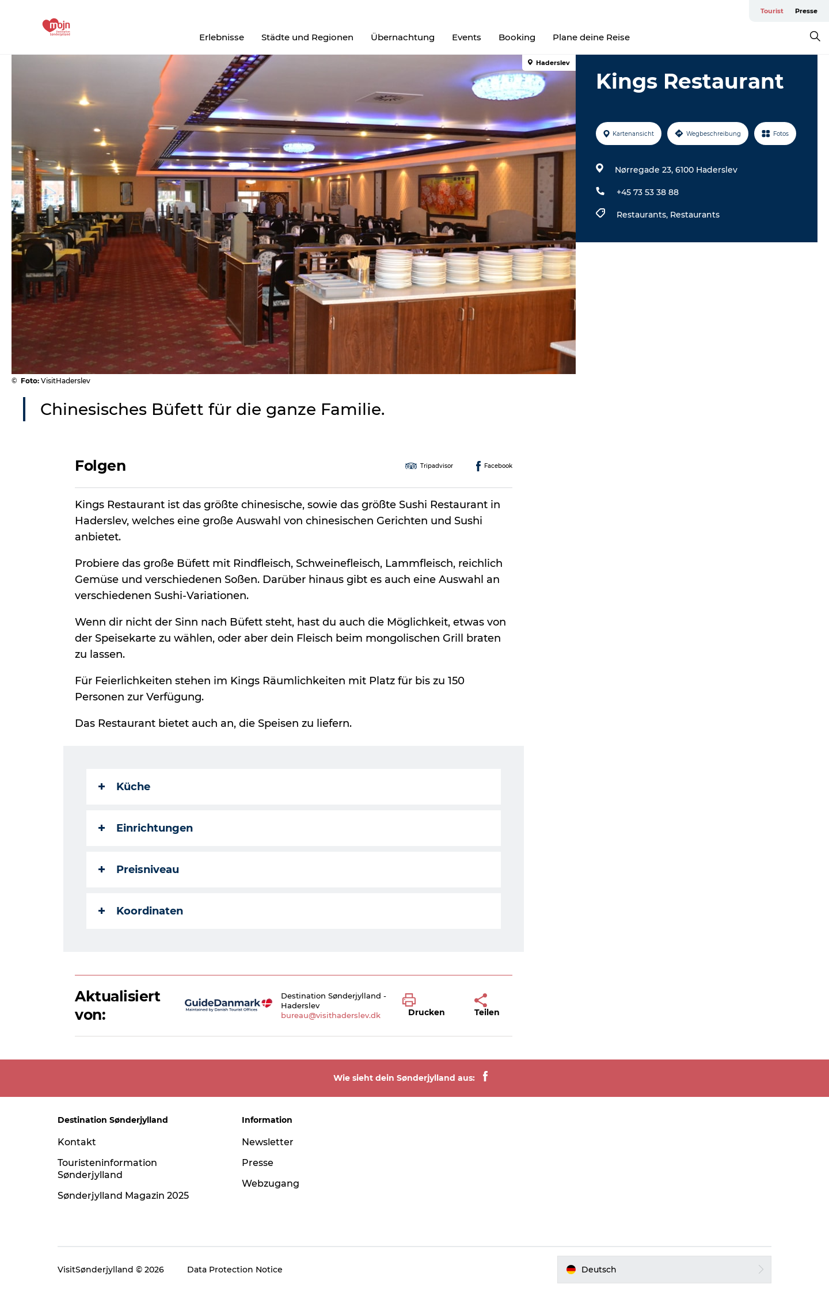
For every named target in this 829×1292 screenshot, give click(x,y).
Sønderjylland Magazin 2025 (123, 1195)
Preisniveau (138, 869)
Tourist (772, 11)
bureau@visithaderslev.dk (331, 1015)
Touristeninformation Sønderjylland (107, 1168)
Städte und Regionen (307, 37)
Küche (124, 786)
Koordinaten (140, 911)
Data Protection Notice (235, 1269)
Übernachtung (403, 37)
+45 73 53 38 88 (648, 192)
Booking (517, 37)
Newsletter (268, 1142)
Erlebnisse (221, 37)
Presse (806, 11)
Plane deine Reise (591, 37)
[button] (429, 1005)
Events (466, 37)
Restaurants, (643, 214)
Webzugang (270, 1183)
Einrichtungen (145, 828)
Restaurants (695, 214)
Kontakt (77, 1142)
